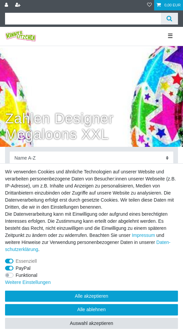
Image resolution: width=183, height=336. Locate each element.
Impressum (143, 235)
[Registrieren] (18, 5)
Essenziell (26, 261)
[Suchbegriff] (83, 19)
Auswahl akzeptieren (91, 323)
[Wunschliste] (149, 5)
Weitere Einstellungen (28, 282)
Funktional (27, 275)
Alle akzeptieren (91, 296)
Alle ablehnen (91, 309)
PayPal (23, 268)
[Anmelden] (7, 5)
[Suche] (169, 19)
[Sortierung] (91, 158)
